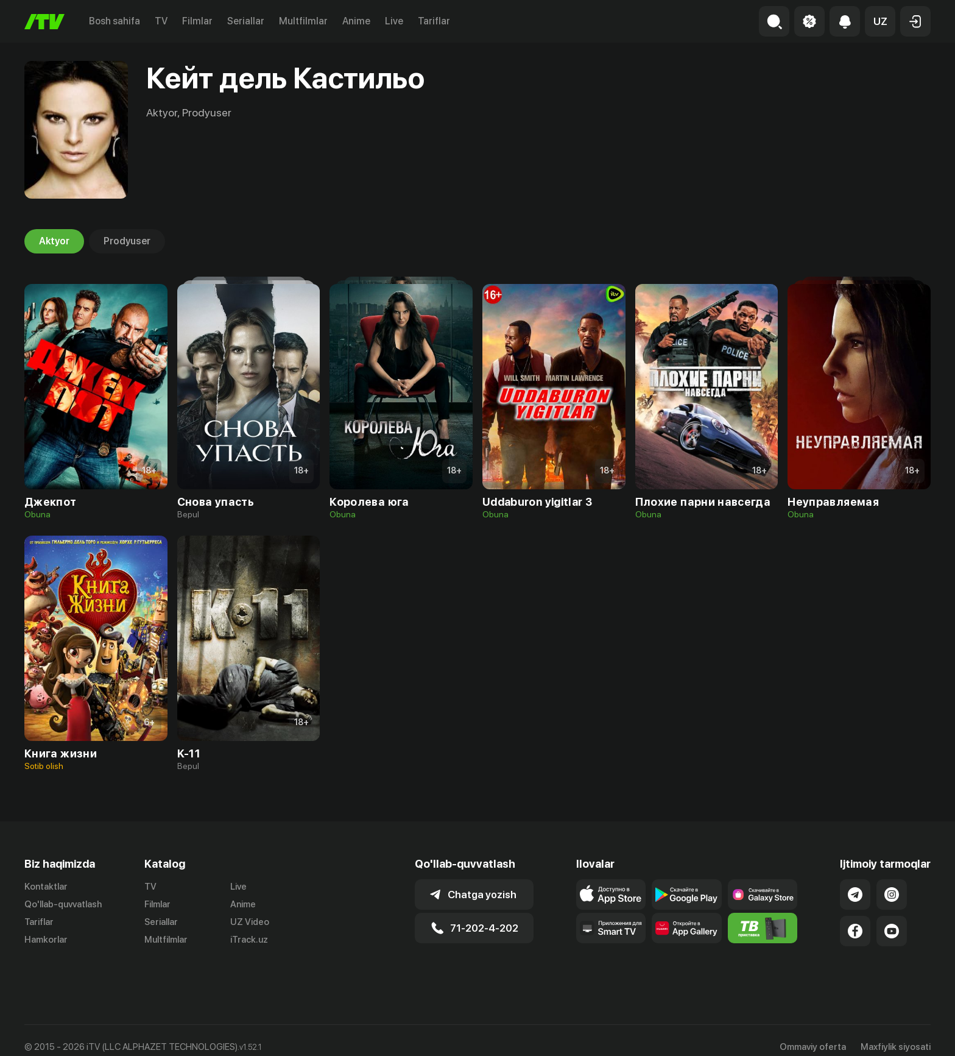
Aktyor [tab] (54, 241)
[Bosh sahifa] (44, 22)
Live (394, 21)
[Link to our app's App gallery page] (687, 928)
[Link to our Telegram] (855, 894)
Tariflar (434, 21)
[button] (880, 21)
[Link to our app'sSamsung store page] (763, 894)
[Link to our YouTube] (891, 931)
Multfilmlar (303, 21)
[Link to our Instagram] (891, 894)
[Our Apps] (611, 928)
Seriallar (245, 21)
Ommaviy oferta (813, 1033)
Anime (356, 21)
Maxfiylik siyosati (896, 1033)
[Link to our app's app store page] (611, 894)
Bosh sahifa (114, 21)
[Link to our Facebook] (855, 931)
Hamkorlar (46, 939)
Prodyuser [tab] (127, 241)
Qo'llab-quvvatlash (63, 904)
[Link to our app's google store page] (687, 894)
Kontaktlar (46, 886)
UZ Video (249, 921)
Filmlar (197, 21)
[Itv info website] (763, 928)
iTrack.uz (249, 939)
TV (161, 21)
